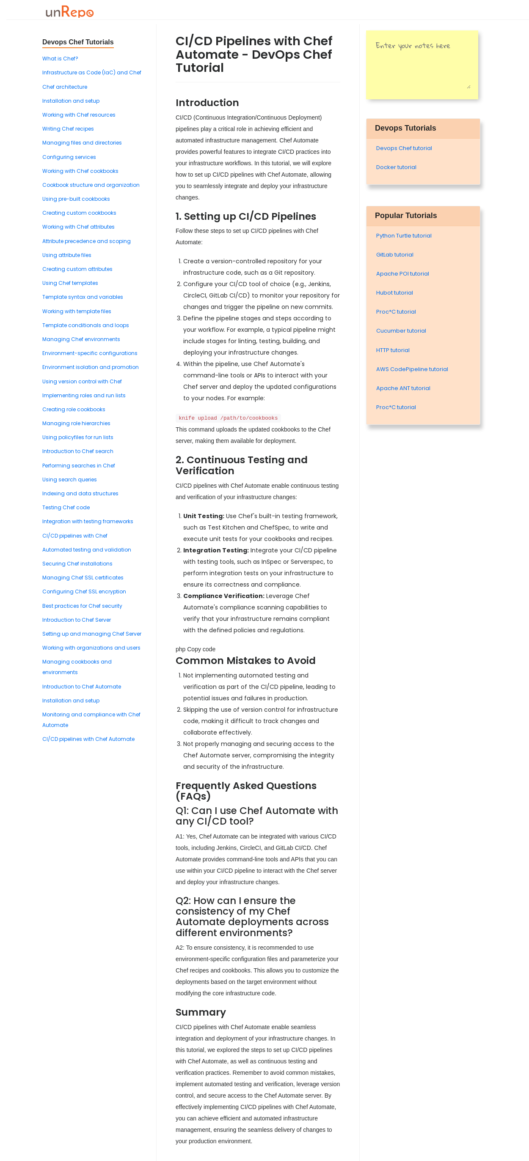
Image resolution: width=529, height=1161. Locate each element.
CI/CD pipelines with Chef (74, 535)
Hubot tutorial (394, 293)
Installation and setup (70, 100)
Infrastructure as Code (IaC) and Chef (91, 72)
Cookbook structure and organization (91, 184)
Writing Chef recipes (68, 128)
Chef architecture (64, 86)
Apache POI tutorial (402, 274)
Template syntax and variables (82, 296)
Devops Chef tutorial (404, 148)
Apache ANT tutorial (403, 388)
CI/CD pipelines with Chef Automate (88, 739)
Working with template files (76, 311)
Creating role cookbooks (73, 409)
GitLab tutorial (394, 255)
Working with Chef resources (79, 114)
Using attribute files (66, 255)
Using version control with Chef (82, 381)
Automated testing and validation (86, 549)
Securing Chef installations (77, 563)
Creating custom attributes (77, 269)
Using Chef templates (70, 283)
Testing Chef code (66, 507)
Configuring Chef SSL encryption (84, 591)
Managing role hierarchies (76, 423)
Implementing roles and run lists (84, 395)
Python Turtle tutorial (404, 236)
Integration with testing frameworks (87, 521)
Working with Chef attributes (78, 226)
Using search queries (69, 479)
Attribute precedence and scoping (86, 241)
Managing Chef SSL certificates (83, 577)
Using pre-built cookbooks (76, 198)
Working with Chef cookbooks (80, 171)
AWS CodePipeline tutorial (412, 369)
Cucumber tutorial (401, 331)
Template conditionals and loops (85, 325)
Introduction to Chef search (77, 451)
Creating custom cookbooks (79, 212)
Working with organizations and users (91, 647)
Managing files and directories (82, 142)
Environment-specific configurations (90, 353)
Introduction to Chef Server (76, 619)
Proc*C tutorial (396, 312)
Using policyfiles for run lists (77, 437)
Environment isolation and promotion (90, 367)
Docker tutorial (396, 167)
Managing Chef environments (81, 339)
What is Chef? (60, 58)
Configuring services (69, 157)
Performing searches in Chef (78, 465)
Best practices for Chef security (82, 605)
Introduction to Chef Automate (81, 686)
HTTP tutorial (393, 350)
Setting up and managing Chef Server (91, 633)
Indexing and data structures (80, 493)
